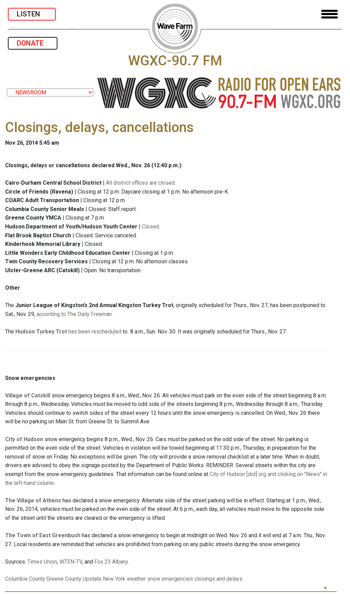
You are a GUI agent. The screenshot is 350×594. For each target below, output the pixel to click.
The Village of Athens (33, 500)
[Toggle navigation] (329, 14)
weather (136, 579)
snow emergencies (170, 579)
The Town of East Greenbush (42, 535)
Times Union (42, 561)
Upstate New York (104, 579)
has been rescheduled (68, 331)
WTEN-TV (70, 561)
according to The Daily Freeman (74, 314)
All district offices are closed (140, 183)
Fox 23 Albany (111, 561)
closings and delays (218, 579)
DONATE (33, 43)
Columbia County (25, 579)
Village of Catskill (27, 395)
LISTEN (32, 14)
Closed (150, 226)
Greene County (63, 579)
